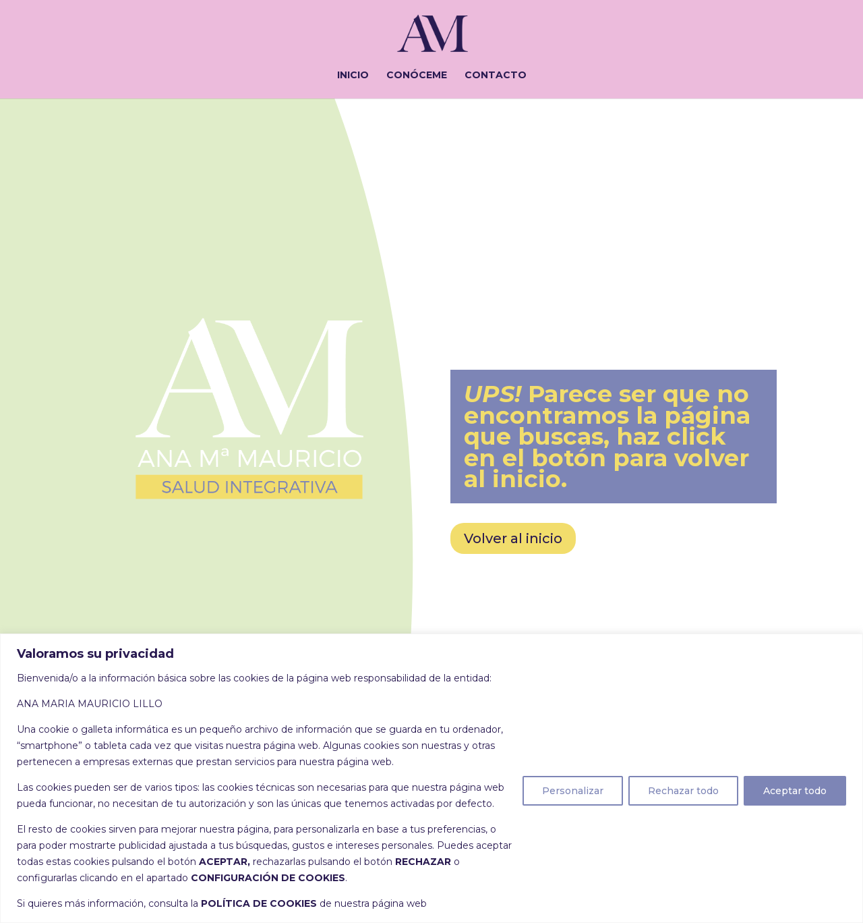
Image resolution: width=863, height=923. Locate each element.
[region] (431, 778)
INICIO (353, 75)
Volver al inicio (513, 538)
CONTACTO (496, 75)
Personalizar (572, 791)
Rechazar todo (683, 791)
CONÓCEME (416, 75)
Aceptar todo (795, 791)
